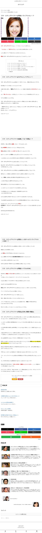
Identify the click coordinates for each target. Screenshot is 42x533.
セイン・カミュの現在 (6, 409)
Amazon (14, 379)
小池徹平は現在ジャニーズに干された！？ (10, 396)
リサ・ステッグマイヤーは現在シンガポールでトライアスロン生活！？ (21, 66)
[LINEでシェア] (21, 41)
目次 (19, 61)
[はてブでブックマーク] (34, 38)
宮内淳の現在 (4, 390)
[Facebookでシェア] (21, 38)
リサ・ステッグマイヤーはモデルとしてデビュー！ (18, 63)
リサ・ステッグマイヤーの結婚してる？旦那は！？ (18, 65)
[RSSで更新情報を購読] (31, 437)
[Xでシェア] (7, 38)
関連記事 (10, 72)
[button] (34, 41)
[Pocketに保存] (7, 41)
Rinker (16, 377)
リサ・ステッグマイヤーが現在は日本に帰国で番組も (18, 70)
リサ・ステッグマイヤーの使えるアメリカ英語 (22, 376)
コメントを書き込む (21, 515)
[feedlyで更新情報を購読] (11, 437)
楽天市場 (20, 379)
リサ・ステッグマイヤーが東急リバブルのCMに (17, 68)
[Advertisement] (21, 126)
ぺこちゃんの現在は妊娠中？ (7, 403)
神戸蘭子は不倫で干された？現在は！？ (9, 415)
